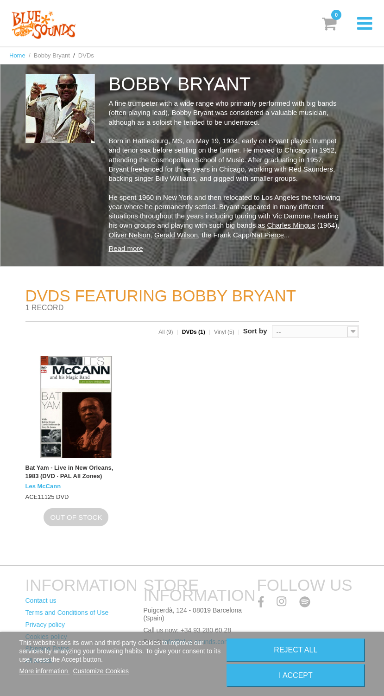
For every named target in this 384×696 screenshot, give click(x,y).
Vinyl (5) (224, 332)
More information (44, 671)
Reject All (295, 650)
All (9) (165, 332)
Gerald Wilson (176, 235)
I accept (296, 675)
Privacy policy (45, 624)
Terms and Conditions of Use (67, 612)
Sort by (255, 331)
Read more (126, 248)
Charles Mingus (291, 225)
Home (17, 55)
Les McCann (43, 486)
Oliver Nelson (130, 235)
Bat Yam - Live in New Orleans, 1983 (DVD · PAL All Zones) (69, 471)
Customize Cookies (101, 671)
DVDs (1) (193, 332)
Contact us (41, 600)
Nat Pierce (268, 235)
